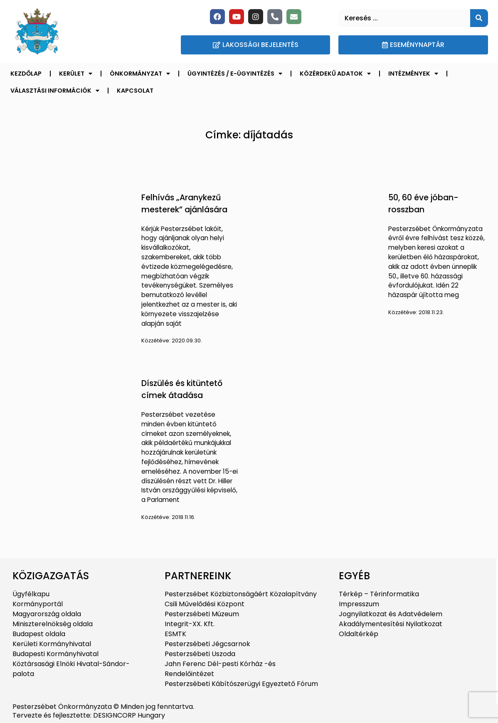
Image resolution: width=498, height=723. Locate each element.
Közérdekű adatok (335, 73)
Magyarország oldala (46, 614)
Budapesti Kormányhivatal (55, 654)
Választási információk (54, 91)
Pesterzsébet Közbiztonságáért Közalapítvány (241, 594)
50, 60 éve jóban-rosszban (423, 203)
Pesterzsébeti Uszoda (200, 654)
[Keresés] (479, 18)
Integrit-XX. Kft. (189, 624)
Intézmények (413, 73)
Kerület (75, 73)
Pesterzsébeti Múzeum (202, 614)
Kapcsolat (135, 90)
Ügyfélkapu (30, 594)
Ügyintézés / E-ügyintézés (234, 73)
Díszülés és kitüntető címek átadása (181, 389)
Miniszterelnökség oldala (52, 624)
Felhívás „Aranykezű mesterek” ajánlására (184, 203)
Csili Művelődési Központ (204, 604)
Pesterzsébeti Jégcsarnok (207, 644)
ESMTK (175, 634)
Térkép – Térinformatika (379, 594)
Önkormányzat (140, 73)
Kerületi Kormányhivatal (51, 644)
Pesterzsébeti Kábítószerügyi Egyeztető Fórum (241, 684)
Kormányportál (37, 604)
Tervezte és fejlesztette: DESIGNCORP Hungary (88, 715)
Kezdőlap (26, 73)
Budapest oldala (38, 634)
